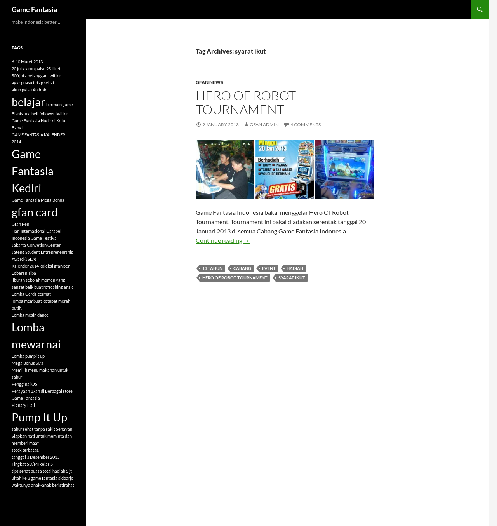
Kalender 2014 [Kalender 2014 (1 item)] (25, 265)
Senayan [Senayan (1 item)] (64, 429)
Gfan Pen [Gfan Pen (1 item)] (20, 223)
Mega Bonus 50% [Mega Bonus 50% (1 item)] (28, 363)
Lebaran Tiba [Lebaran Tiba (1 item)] (24, 272)
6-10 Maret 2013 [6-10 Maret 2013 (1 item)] (27, 61)
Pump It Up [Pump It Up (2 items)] (39, 417)
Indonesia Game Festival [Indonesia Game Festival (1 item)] (35, 237)
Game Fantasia (34, 9)
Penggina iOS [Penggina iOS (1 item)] (24, 384)
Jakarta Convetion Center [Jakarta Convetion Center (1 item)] (36, 244)
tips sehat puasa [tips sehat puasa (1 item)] (27, 471)
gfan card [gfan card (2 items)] (35, 212)
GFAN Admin (264, 124)
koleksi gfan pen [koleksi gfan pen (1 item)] (55, 265)
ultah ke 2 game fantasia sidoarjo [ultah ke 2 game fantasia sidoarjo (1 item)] (42, 478)
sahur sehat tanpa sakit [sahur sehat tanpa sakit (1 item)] (33, 429)
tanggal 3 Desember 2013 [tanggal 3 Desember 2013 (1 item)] (35, 457)
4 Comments (305, 124)
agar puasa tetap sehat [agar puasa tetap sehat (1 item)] (33, 82)
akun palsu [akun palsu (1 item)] (22, 89)
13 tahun (212, 268)
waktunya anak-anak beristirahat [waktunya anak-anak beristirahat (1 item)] (43, 485)
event (269, 268)
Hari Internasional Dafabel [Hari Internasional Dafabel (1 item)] (36, 230)
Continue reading (223, 240)
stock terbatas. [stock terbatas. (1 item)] (25, 450)
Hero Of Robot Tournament (235, 277)
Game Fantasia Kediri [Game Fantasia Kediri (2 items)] (33, 171)
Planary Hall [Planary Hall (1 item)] (23, 405)
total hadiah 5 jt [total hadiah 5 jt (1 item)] (57, 471)
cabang (242, 268)
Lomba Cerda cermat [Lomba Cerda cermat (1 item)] (31, 293)
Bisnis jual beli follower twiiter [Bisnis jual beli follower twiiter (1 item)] (40, 113)
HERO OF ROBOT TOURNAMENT (246, 102)
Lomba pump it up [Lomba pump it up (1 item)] (28, 356)
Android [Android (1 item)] (40, 89)
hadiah (295, 268)
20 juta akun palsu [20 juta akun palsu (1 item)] (28, 68)
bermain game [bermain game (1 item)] (59, 104)
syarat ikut (291, 277)
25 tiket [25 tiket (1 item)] (53, 68)
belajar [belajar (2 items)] (28, 101)
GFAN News (209, 82)
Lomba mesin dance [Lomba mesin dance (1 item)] (30, 314)
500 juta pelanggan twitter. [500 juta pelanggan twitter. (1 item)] (36, 75)
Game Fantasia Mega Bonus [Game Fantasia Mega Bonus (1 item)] (38, 199)
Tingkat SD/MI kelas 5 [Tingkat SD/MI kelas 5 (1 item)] (32, 464)
